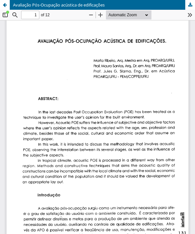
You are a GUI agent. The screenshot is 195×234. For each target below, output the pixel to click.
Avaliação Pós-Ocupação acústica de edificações (59, 5)
